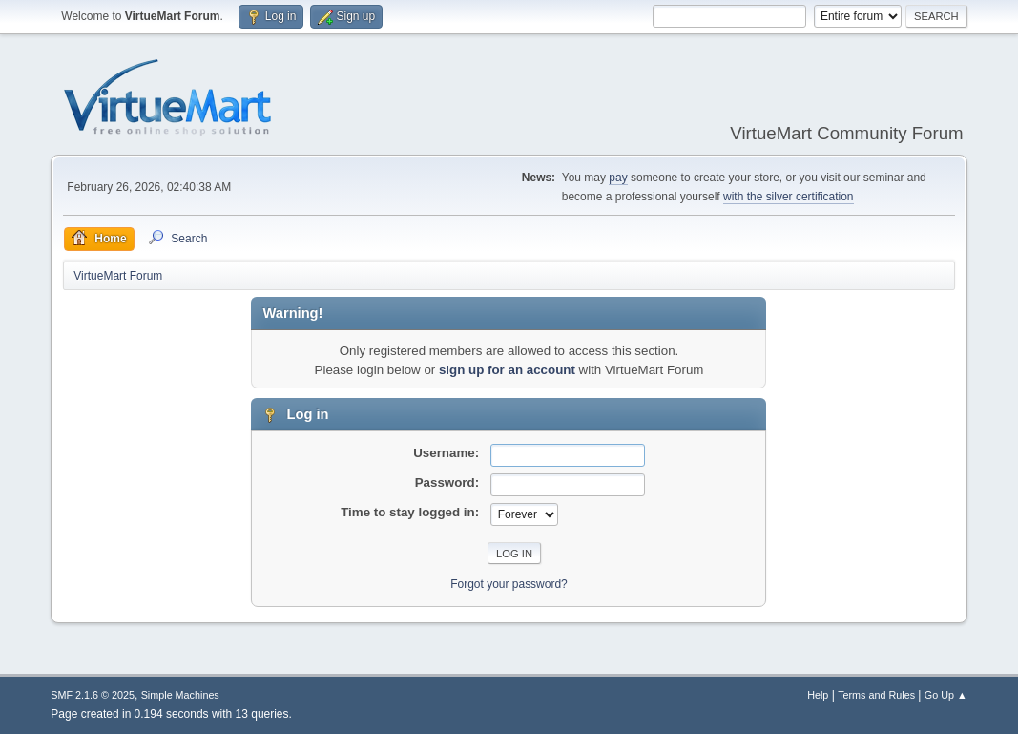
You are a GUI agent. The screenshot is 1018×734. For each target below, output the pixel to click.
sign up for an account (507, 370)
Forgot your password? (509, 584)
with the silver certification (788, 196)
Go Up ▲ (946, 695)
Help (817, 695)
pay (618, 177)
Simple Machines (180, 695)
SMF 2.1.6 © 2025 (93, 695)
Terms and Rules (876, 695)
